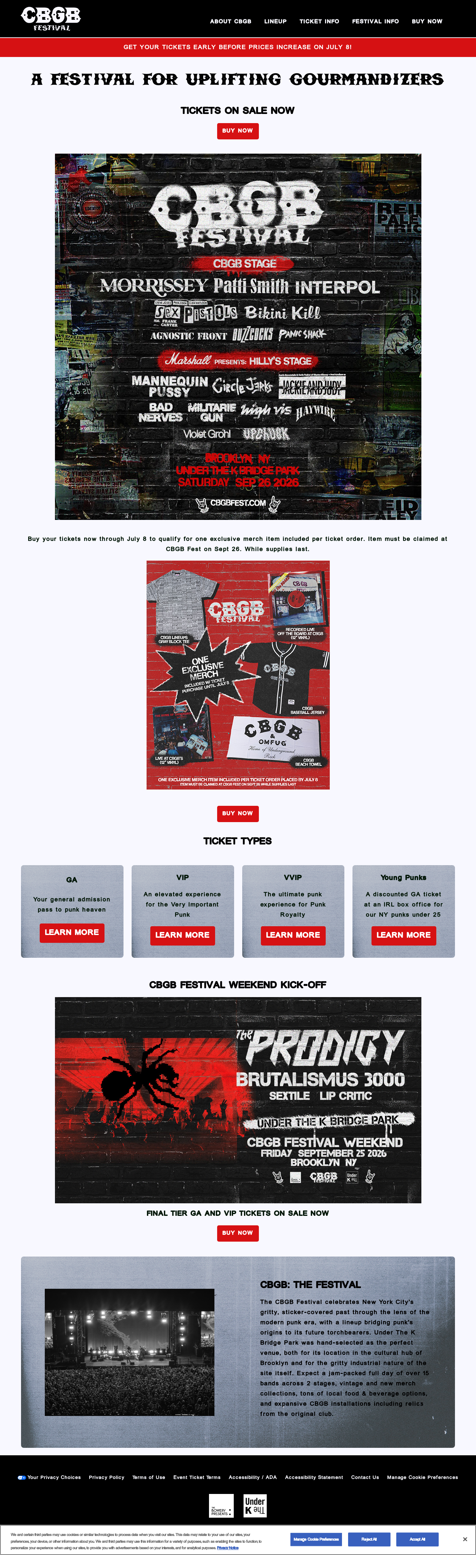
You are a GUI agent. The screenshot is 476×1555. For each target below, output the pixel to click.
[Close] (465, 1539)
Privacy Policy (107, 1477)
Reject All (369, 1539)
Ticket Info (320, 22)
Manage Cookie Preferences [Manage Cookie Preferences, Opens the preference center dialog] (316, 1539)
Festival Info (376, 22)
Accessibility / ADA (253, 1477)
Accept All (417, 1539)
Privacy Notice (228, 1548)
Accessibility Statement (314, 1477)
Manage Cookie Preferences (422, 1477)
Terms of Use (149, 1477)
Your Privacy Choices (54, 1477)
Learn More (72, 933)
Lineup (276, 22)
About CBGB (231, 22)
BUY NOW (427, 22)
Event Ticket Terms (197, 1477)
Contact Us (365, 1477)
